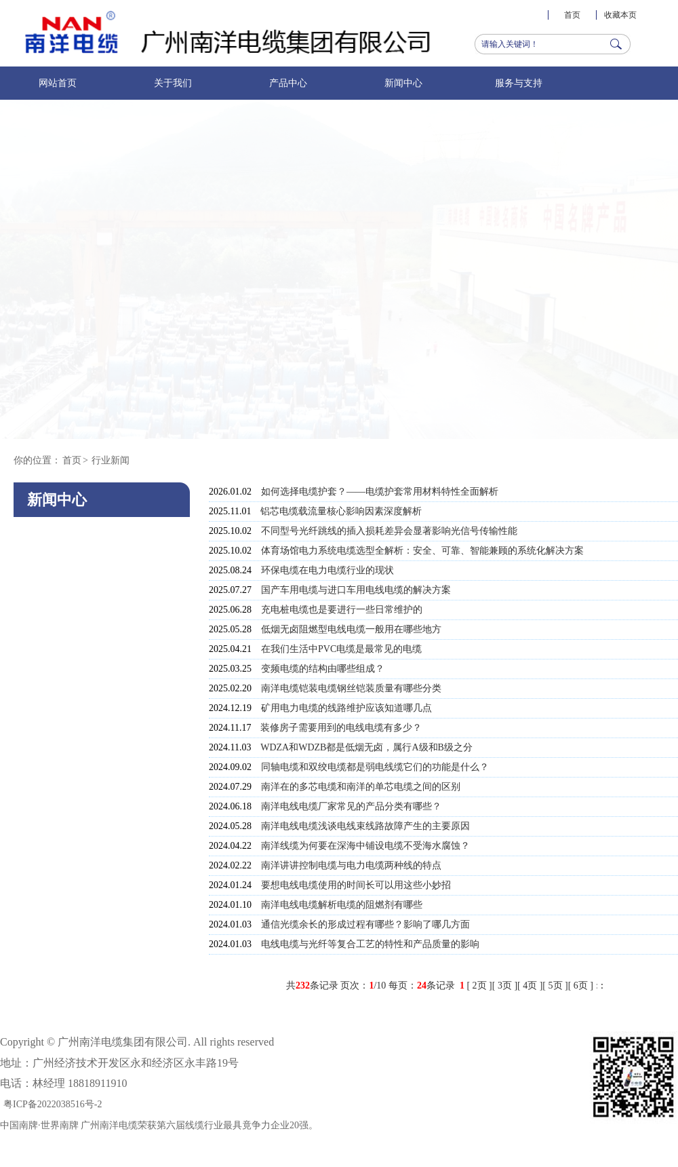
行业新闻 (110, 460)
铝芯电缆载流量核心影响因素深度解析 (341, 511)
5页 (556, 985)
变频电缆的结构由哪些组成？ (322, 669)
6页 (581, 985)
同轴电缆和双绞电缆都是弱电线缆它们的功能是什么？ (375, 767)
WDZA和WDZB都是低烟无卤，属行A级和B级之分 (366, 747)
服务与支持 (518, 83)
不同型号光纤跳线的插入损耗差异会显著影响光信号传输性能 (389, 531)
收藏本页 (620, 15)
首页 (572, 15)
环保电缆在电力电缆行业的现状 (327, 570)
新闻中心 (403, 83)
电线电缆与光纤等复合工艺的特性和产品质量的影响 (370, 944)
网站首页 (58, 83)
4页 (530, 985)
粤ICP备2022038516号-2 (52, 1104)
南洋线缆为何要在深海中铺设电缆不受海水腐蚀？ (365, 846)
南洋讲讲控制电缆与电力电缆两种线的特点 (351, 865)
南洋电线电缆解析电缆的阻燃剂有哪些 (341, 905)
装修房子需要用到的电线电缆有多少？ (341, 728)
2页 (480, 985)
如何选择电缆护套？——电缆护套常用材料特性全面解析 (379, 491)
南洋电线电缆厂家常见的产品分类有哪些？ (351, 806)
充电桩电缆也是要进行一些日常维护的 (341, 610)
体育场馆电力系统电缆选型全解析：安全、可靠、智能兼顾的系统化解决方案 (422, 551)
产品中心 (288, 83)
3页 (505, 985)
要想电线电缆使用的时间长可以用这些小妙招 (356, 885)
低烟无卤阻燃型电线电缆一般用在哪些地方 (351, 629)
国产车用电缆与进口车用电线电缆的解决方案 (356, 590)
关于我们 (173, 83)
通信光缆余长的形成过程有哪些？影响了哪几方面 (365, 924)
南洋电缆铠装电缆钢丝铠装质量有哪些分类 (351, 688)
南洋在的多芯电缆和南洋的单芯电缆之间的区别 (360, 787)
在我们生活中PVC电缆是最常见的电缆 (341, 649)
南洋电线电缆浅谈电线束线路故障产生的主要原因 (365, 826)
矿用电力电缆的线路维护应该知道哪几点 (346, 708)
